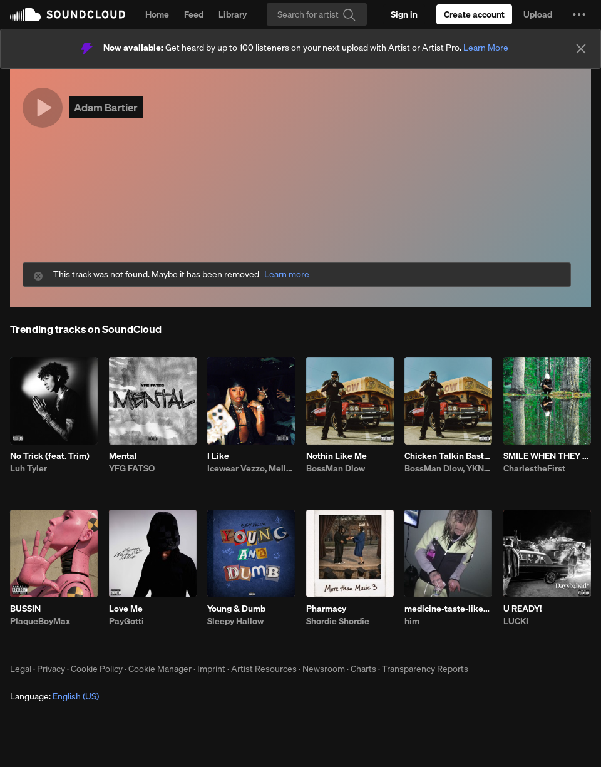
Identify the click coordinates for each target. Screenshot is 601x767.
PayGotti (126, 621)
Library (232, 14)
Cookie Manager (160, 669)
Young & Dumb (236, 608)
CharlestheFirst (534, 468)
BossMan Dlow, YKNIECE (448, 468)
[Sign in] (404, 14)
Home (157, 14)
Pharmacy (326, 608)
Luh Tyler (28, 468)
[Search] (317, 14)
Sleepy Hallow (235, 621)
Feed (193, 14)
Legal (20, 669)
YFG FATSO (132, 468)
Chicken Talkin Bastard (448, 456)
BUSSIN (25, 608)
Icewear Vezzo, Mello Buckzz (251, 468)
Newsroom (323, 669)
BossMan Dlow (335, 468)
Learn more (286, 274)
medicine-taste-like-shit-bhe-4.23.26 (448, 608)
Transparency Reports (425, 669)
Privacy (51, 669)
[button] (579, 14)
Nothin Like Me (336, 456)
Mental (123, 456)
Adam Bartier (106, 107)
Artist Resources (264, 669)
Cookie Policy (97, 669)
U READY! (522, 608)
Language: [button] (54, 696)
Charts (363, 669)
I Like (218, 456)
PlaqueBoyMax (40, 621)
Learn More (485, 47)
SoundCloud (67, 14)
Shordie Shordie (337, 621)
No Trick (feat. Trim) (50, 456)
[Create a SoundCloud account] (474, 14)
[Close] (581, 49)
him (411, 621)
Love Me (126, 608)
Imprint (211, 669)
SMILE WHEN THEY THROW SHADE (547, 456)
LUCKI (515, 621)
